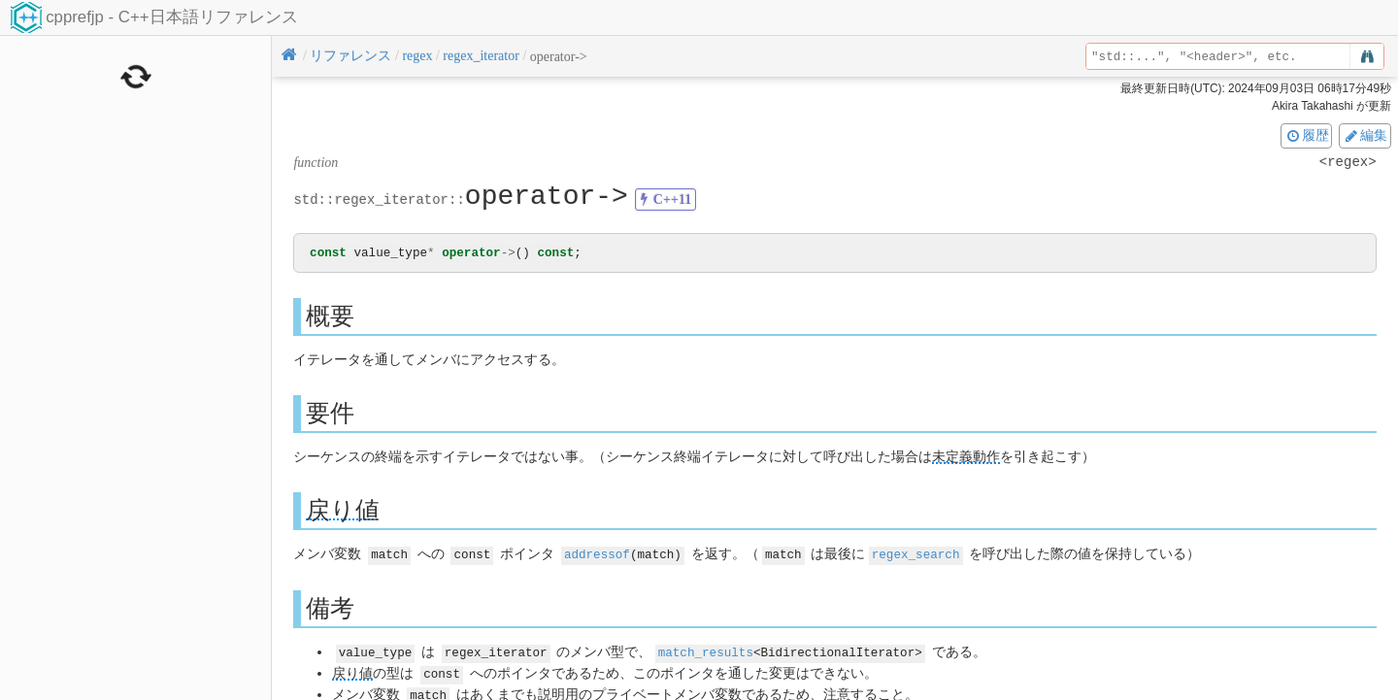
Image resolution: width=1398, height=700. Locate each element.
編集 (1365, 135)
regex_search (916, 555)
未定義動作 (966, 457)
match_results (705, 652)
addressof (597, 555)
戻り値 (343, 511)
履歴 (1306, 135)
